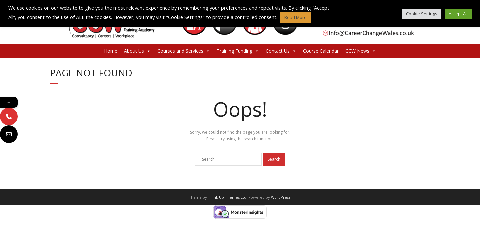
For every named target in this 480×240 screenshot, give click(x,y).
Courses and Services (183, 51)
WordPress (280, 197)
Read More (295, 17)
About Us (137, 51)
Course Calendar (321, 51)
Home (110, 51)
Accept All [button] (458, 14)
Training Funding (238, 51)
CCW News (360, 51)
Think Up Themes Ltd (227, 197)
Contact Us (281, 51)
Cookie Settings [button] (421, 14)
